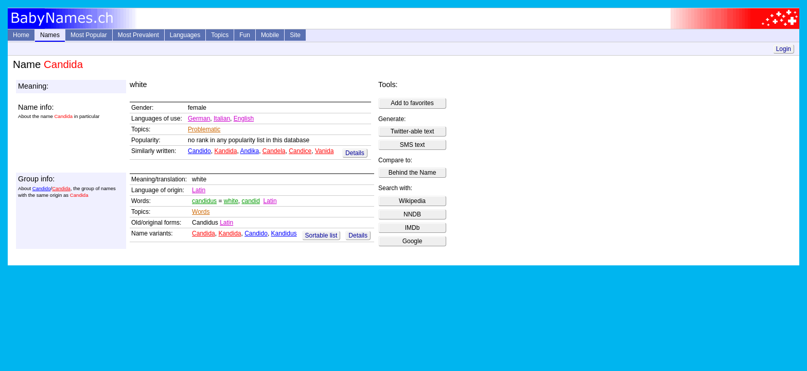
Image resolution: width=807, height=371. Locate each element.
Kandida (225, 151)
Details (354, 153)
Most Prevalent (138, 35)
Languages (185, 35)
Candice (300, 151)
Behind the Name (412, 172)
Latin (198, 190)
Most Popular (89, 35)
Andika (249, 151)
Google (412, 241)
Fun (244, 35)
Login (783, 49)
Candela (274, 151)
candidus (204, 201)
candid (251, 201)
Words (200, 211)
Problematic (204, 129)
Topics (220, 35)
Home (21, 35)
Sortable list (321, 235)
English (244, 118)
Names (50, 35)
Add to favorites (412, 103)
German (199, 118)
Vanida (324, 151)
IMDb (412, 227)
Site (295, 35)
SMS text (412, 144)
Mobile (270, 35)
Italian (222, 118)
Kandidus (284, 233)
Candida (61, 188)
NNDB (412, 214)
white (231, 201)
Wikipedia (412, 201)
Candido (199, 151)
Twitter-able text (412, 131)
